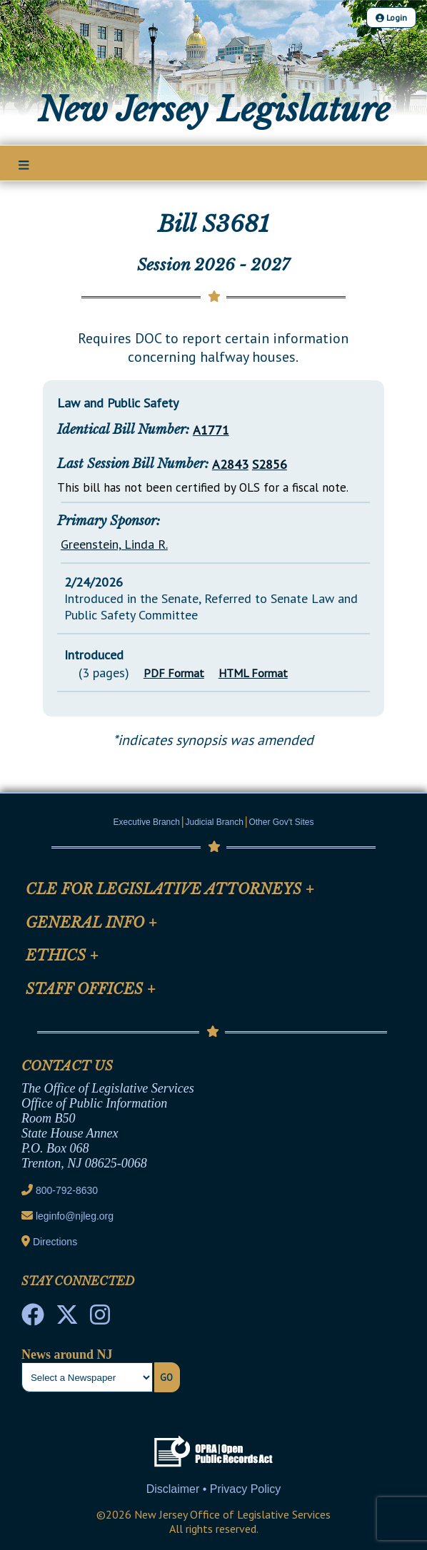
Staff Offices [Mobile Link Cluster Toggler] (91, 989)
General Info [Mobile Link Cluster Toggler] (91, 922)
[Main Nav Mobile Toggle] (24, 164)
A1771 (211, 430)
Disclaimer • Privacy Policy (213, 1489)
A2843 (230, 464)
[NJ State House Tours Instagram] (100, 1319)
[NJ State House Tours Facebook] (32, 1319)
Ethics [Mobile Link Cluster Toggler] (62, 955)
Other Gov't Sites (280, 822)
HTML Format (253, 673)
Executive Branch (147, 822)
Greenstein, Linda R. (114, 544)
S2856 (269, 464)
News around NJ (67, 1354)
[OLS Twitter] (67, 1319)
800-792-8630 (67, 1190)
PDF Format (174, 673)
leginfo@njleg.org (75, 1216)
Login (391, 17)
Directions (55, 1241)
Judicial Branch (214, 822)
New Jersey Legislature (214, 110)
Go (166, 1377)
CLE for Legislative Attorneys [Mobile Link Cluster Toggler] (170, 889)
